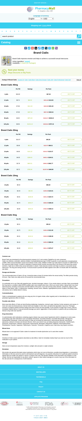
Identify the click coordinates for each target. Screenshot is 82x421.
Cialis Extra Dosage (41, 80)
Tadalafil (27, 61)
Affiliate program (41, 396)
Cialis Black (31, 80)
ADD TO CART (71, 94)
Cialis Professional (59, 80)
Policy (41, 387)
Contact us (41, 392)
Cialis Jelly (50, 80)
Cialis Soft (68, 80)
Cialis (26, 80)
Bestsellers (41, 372)
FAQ (41, 382)
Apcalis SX (21, 80)
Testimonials (41, 377)
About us (41, 367)
